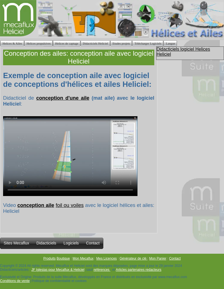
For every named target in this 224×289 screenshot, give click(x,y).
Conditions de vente (15, 281)
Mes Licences (106, 258)
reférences (102, 270)
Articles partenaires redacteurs (139, 270)
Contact (175, 258)
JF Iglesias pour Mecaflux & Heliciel (57, 270)
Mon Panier (157, 258)
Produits (49, 258)
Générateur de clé (133, 258)
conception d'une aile (62, 98)
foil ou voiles (70, 205)
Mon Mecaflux (83, 258)
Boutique (63, 258)
